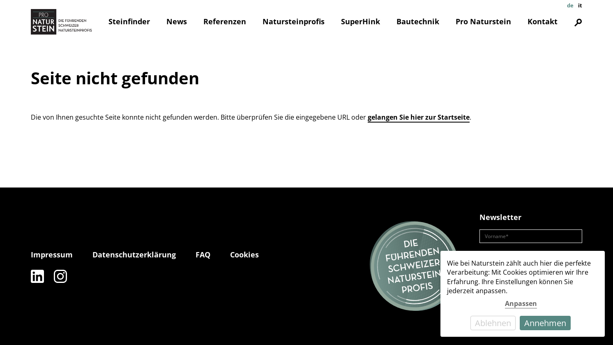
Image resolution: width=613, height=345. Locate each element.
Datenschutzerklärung (134, 254)
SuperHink (360, 21)
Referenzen (224, 21)
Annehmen (545, 323)
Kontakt (543, 21)
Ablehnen (493, 323)
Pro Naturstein (483, 21)
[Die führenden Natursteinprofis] (414, 266)
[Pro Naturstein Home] (61, 22)
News (176, 21)
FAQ (203, 254)
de (570, 5)
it (580, 5)
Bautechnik (417, 21)
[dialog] (522, 294)
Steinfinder (129, 21)
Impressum (52, 254)
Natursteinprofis (294, 21)
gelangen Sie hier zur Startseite (419, 117)
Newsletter (500, 217)
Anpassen (521, 303)
